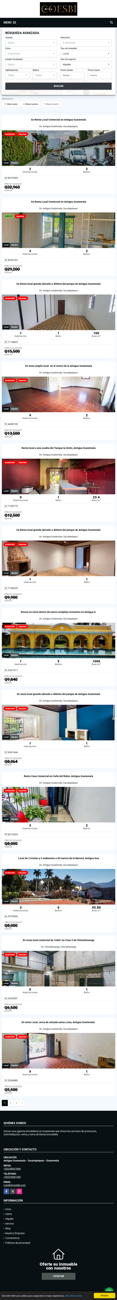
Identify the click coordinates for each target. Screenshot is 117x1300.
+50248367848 (12, 1168)
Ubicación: (65, 37)
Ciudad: (9, 37)
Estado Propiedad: (14, 59)
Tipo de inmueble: (68, 48)
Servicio (9, 1223)
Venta (8, 1214)
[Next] (22, 1103)
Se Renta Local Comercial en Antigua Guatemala (58, 119)
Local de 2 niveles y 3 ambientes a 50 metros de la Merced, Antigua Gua (58, 858)
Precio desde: (66, 70)
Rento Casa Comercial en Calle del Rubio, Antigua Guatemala (58, 776)
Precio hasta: (94, 70)
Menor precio (30, 104)
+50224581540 (12, 1177)
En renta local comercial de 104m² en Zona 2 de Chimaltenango (58, 940)
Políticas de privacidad (17, 1242)
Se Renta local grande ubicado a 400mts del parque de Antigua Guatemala (58, 283)
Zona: (8, 48)
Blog (7, 1228)
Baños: (36, 70)
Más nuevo (11, 104)
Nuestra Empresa (15, 1233)
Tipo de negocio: (68, 59)
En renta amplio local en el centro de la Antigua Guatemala (58, 365)
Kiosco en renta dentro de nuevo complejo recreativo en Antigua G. (58, 612)
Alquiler (9, 1218)
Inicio (8, 1209)
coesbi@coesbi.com (15, 1185)
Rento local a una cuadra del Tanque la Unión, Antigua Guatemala (59, 448)
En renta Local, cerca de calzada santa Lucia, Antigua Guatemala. (58, 1022)
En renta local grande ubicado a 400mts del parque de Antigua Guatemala (58, 694)
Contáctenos (12, 1238)
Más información (73, 1296)
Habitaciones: (11, 70)
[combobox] (31, 42)
